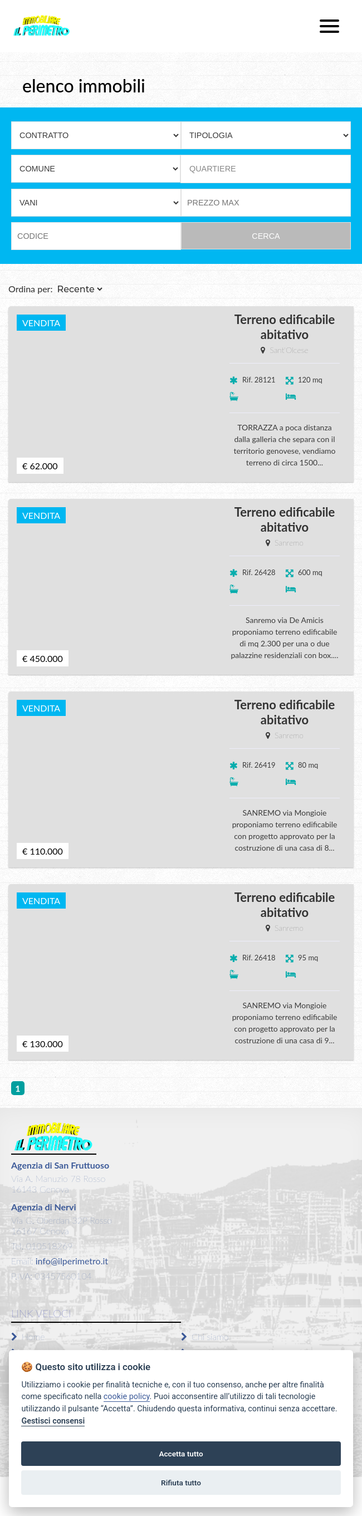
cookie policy (127, 1396)
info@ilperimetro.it (70, 1260)
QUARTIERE (212, 168)
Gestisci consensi (53, 1421)
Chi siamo (205, 1336)
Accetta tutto (181, 1453)
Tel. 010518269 (41, 1245)
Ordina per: (30, 288)
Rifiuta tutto (181, 1482)
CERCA (266, 236)
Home (28, 1336)
